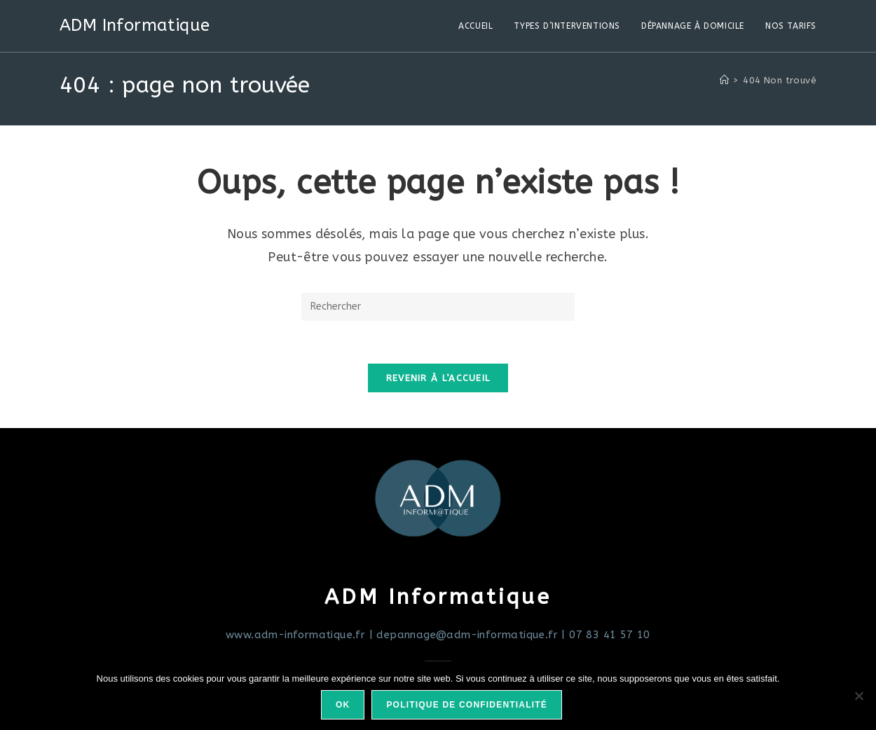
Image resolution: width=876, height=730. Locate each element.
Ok (343, 705)
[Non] (858, 696)
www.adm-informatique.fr (295, 634)
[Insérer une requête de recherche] (438, 307)
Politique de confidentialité (466, 705)
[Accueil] (724, 80)
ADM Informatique (135, 25)
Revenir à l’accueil (438, 378)
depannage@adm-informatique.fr (467, 634)
